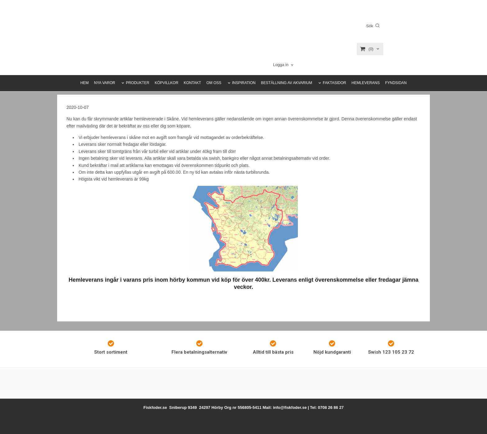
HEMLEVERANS (366, 83)
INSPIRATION (244, 83)
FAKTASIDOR (334, 83)
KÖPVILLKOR (166, 83)
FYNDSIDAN (396, 83)
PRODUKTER (137, 83)
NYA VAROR (104, 83)
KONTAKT (192, 83)
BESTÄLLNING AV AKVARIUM (286, 83)
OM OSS (214, 83)
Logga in (281, 64)
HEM (84, 83)
